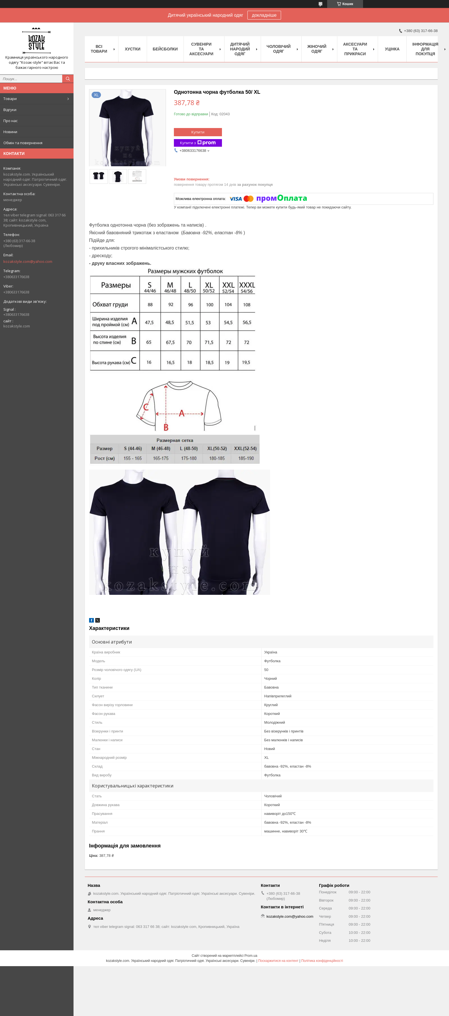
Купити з (198, 143)
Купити (197, 132)
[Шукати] (68, 78)
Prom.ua (251, 956)
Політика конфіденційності (322, 961)
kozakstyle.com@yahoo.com (27, 261)
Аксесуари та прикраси (355, 49)
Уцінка (392, 49)
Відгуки (9, 109)
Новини (10, 131)
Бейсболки (165, 49)
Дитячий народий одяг (240, 49)
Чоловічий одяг (279, 49)
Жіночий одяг (317, 49)
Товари (10, 98)
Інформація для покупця (425, 49)
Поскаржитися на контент (278, 961)
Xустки (133, 49)
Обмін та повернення (22, 142)
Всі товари (99, 49)
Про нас (10, 120)
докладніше (264, 15)
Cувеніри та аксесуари (201, 49)
